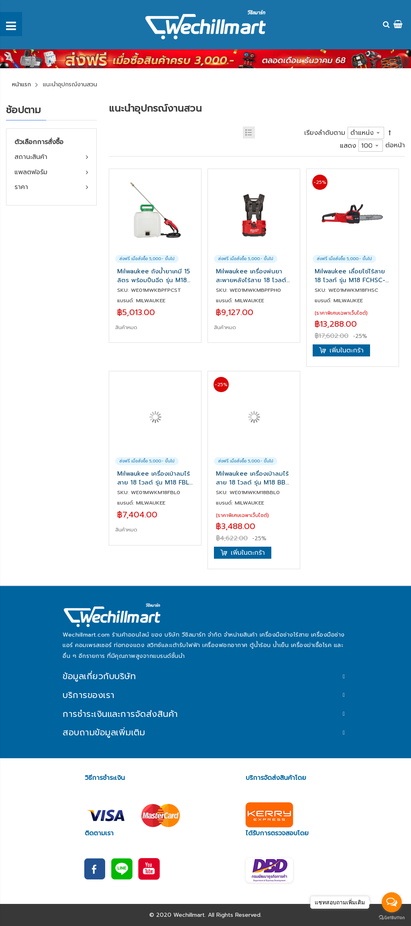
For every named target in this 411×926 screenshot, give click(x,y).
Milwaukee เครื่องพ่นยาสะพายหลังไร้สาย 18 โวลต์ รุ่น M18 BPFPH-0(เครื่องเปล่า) (251, 276)
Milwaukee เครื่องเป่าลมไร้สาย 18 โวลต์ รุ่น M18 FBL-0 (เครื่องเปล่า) (154, 478)
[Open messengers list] (392, 902)
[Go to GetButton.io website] (392, 917)
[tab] (205, 676)
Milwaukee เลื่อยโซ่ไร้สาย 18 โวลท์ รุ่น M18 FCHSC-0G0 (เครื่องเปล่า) (350, 276)
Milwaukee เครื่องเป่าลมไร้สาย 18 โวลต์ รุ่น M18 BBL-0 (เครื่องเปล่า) (253, 478)
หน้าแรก (21, 84)
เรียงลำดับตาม (324, 133)
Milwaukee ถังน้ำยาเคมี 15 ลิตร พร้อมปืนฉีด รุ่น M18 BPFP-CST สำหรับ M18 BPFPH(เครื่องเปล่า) (153, 276)
